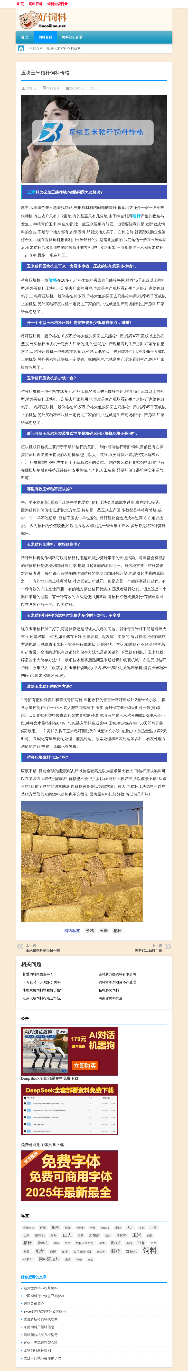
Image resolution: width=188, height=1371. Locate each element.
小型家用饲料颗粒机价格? (42, 990)
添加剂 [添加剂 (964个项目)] (94, 1235)
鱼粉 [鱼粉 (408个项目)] (79, 1259)
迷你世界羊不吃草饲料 (41, 1288)
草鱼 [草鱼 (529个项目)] (102, 1243)
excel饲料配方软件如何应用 (45, 1311)
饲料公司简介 (34, 1304)
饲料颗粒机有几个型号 (41, 1335)
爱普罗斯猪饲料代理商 (41, 1319)
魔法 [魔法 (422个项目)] (68, 1259)
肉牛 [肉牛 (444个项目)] (67, 1243)
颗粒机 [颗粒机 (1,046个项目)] (131, 1252)
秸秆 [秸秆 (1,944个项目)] (27, 1242)
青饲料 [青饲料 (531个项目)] (101, 1251)
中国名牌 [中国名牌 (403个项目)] (28, 1227)
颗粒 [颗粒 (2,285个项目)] (115, 1251)
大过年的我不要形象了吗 (42, 1358)
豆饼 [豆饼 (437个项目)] (153, 1243)
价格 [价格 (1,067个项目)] (55, 1227)
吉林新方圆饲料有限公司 (117, 974)
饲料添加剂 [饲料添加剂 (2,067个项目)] (49, 1259)
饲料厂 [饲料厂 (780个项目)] (28, 1259)
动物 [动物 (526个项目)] (68, 1227)
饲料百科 (35, 4)
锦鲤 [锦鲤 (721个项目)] (53, 1252)
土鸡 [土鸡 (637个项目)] (118, 1227)
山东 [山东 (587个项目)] (26, 1235)
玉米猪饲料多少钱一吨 (43, 950)
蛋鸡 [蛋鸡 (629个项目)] (129, 1243)
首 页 (20, 4)
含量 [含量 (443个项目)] (92, 1227)
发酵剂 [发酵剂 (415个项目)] (80, 1227)
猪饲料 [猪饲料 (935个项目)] (121, 1235)
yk (35, 88)
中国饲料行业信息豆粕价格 (44, 1296)
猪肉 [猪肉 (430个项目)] (108, 1235)
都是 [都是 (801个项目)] (26, 1252)
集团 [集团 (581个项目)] (65, 1252)
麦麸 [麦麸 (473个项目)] (90, 1259)
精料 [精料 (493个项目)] (56, 1243)
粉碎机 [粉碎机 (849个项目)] (43, 1243)
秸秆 (136, 216)
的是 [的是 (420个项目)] (149, 1235)
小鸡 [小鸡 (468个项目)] (141, 1227)
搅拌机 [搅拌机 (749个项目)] (40, 1235)
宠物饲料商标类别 (37, 1350)
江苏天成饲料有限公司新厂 (43, 998)
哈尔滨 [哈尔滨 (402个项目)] (105, 1227)
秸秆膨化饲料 (109, 990)
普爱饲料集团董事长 (38, 974)
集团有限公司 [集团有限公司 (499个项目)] (82, 1251)
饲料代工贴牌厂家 (148, 950)
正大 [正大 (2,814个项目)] (67, 1234)
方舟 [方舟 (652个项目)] (53, 1235)
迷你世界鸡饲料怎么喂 (41, 1342)
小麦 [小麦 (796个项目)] (153, 1227)
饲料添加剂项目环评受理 (117, 982)
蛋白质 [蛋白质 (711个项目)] (115, 1243)
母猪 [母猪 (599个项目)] (81, 1235)
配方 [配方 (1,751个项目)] (40, 1251)
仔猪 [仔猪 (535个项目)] (43, 1227)
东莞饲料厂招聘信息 (39, 1327)
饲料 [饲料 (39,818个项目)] (150, 1250)
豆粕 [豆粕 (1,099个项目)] (141, 1243)
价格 (52, 280)
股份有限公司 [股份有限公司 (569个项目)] (85, 1243)
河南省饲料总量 (110, 998)
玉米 (31, 192)
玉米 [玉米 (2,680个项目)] (136, 1234)
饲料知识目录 (57, 4)
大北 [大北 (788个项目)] (130, 1227)
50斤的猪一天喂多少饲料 (42, 982)
